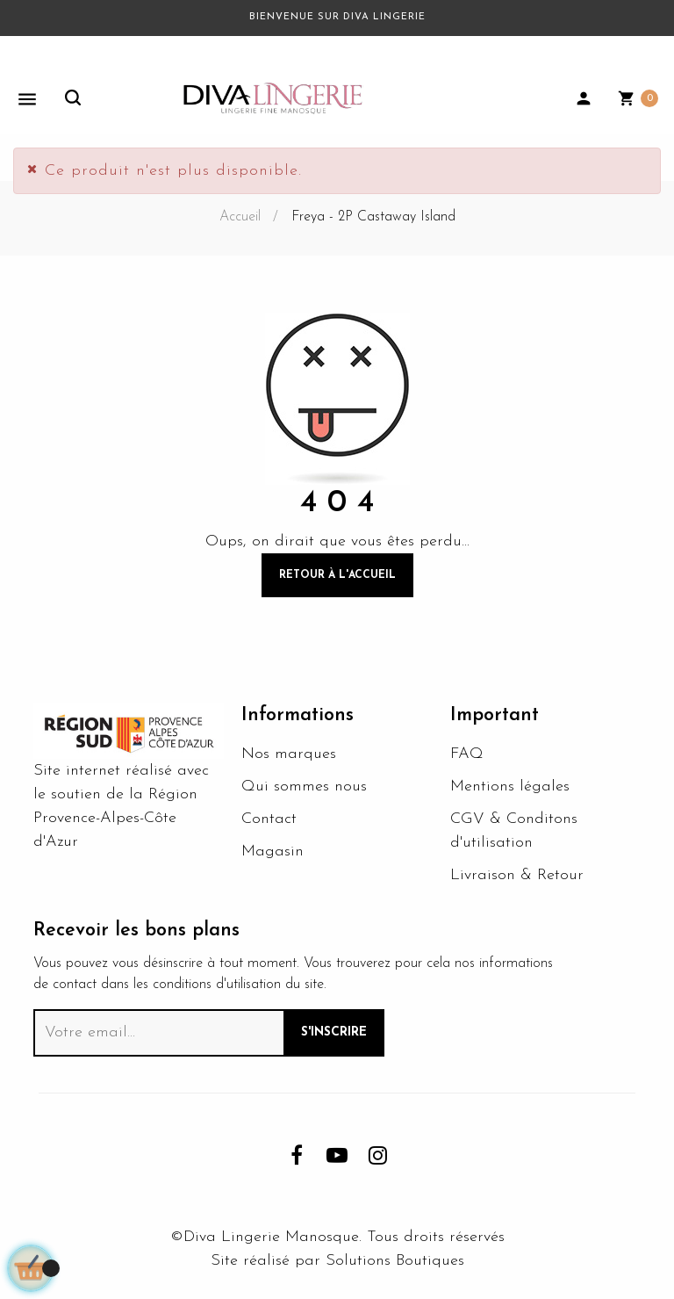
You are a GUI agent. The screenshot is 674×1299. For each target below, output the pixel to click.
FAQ (467, 754)
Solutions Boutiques (395, 1260)
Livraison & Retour (517, 875)
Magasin (272, 851)
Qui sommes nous (304, 786)
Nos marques (288, 754)
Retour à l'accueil (337, 575)
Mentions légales (510, 786)
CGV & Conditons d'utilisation (513, 831)
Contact (269, 819)
